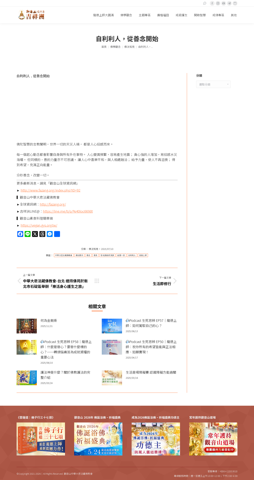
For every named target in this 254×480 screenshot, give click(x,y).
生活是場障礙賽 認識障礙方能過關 (151, 372)
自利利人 (132, 255)
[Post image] (27, 326)
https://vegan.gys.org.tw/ (39, 225)
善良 (96, 255)
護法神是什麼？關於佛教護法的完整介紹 (65, 375)
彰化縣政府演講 (107, 255)
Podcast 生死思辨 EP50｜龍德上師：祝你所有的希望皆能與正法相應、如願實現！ (151, 346)
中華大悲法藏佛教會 (63, 255)
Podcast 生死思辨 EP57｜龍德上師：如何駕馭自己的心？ (151, 323)
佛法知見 (93, 249)
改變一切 (121, 255)
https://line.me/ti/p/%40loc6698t (68, 211)
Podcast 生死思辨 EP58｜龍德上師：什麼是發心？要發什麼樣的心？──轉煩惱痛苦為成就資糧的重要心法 (66, 349)
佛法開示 (79, 255)
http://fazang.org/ (53, 204)
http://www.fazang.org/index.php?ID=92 (50, 190)
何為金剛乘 (48, 320)
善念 (88, 255)
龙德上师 (143, 255)
